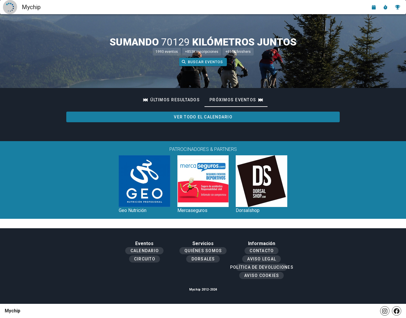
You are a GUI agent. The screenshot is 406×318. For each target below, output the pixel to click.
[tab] (171, 100)
